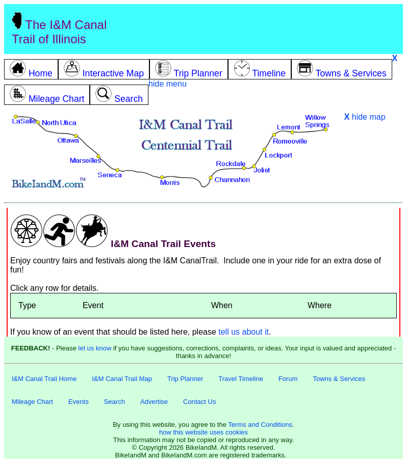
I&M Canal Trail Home (44, 379)
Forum (288, 379)
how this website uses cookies (203, 432)
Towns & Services (339, 379)
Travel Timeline (240, 379)
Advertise (154, 401)
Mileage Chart (32, 401)
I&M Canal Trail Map (122, 379)
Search (114, 401)
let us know (94, 348)
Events (78, 401)
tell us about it (243, 332)
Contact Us (199, 401)
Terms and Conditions (260, 424)
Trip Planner (185, 379)
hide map (365, 117)
